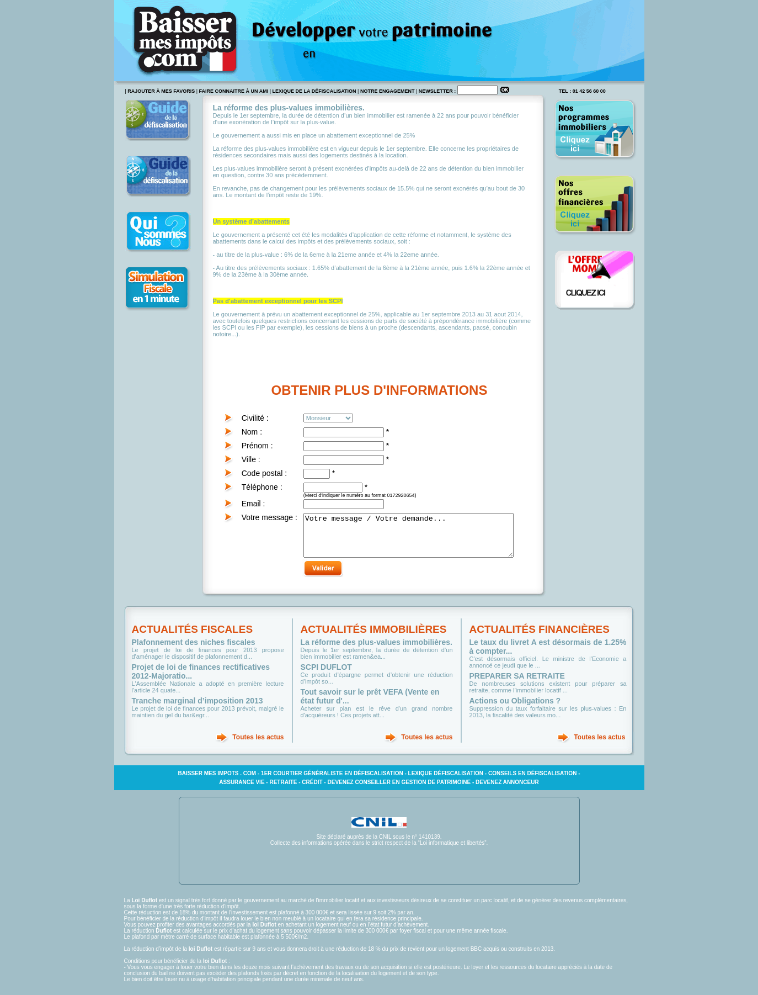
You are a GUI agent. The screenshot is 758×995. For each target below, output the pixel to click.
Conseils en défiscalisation (532, 782)
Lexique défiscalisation (446, 782)
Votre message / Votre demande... (419, 539)
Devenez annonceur (507, 790)
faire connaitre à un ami (234, 91)
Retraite (283, 790)
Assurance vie (241, 790)
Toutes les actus (258, 745)
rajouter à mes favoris (161, 91)
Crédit (312, 790)
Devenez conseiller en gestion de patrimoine (399, 790)
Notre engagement (387, 91)
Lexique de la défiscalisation (314, 91)
